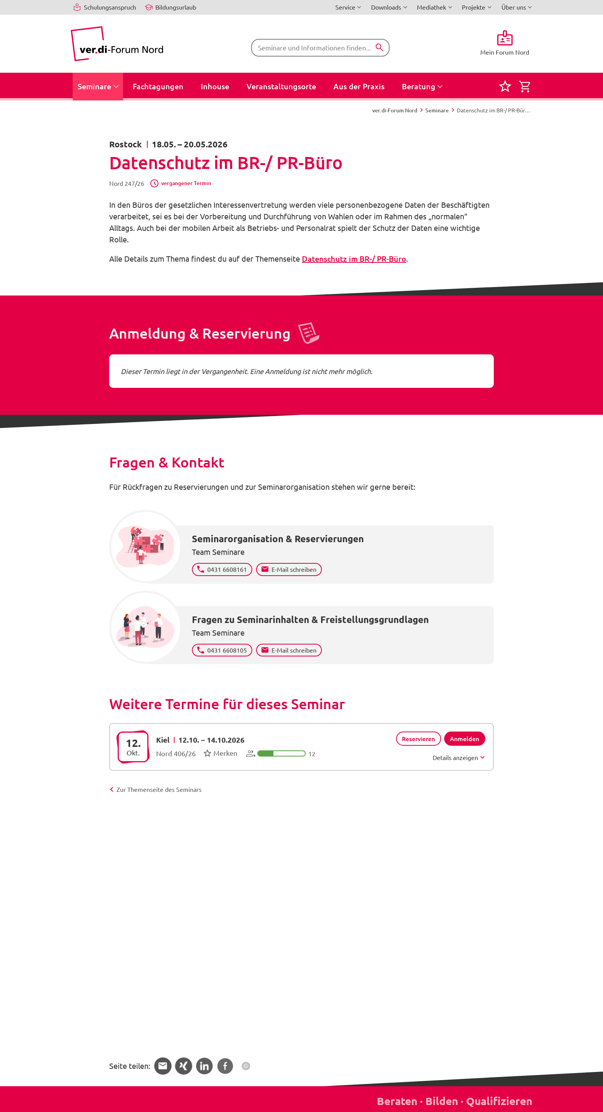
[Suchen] (379, 48)
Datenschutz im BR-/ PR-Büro (354, 259)
